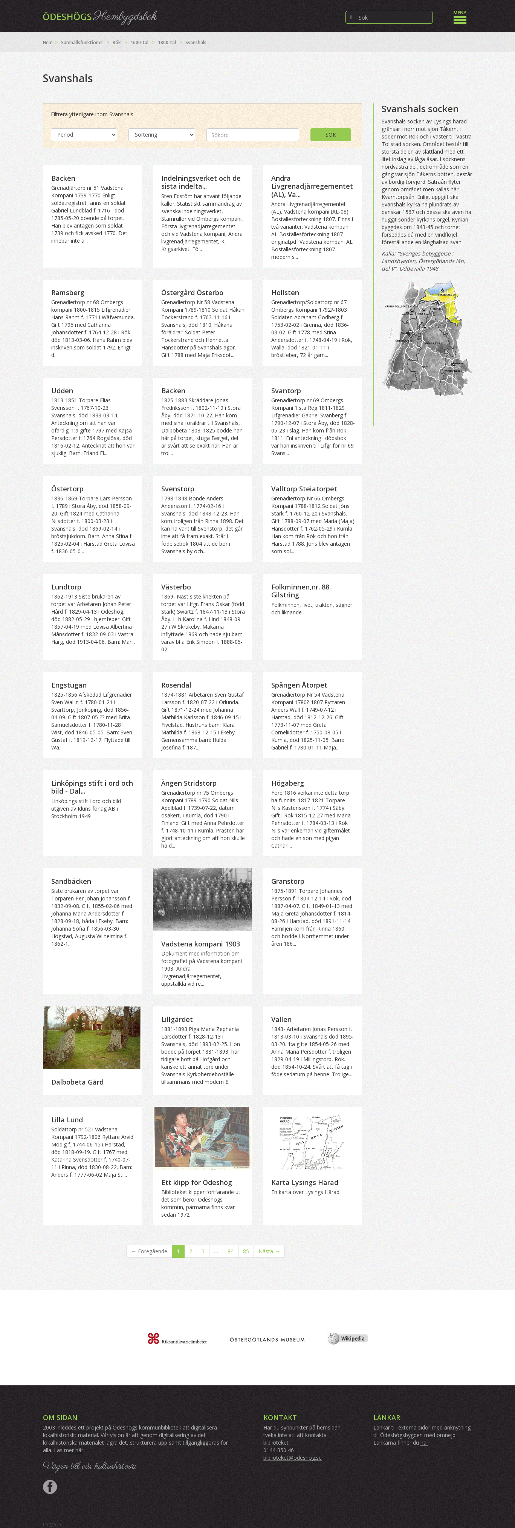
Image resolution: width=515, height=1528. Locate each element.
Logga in (52, 1524)
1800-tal (167, 42)
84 (231, 1251)
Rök (117, 42)
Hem (48, 42)
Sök (331, 134)
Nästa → (269, 1251)
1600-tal (139, 42)
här (79, 1450)
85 (246, 1251)
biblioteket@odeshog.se (292, 1457)
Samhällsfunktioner (82, 42)
